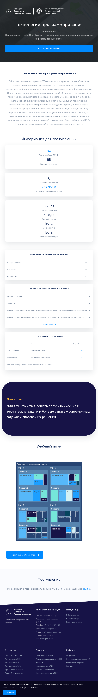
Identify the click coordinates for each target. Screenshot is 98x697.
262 (49, 150)
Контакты (70, 672)
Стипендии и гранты (13, 661)
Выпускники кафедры (75, 668)
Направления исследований (78, 665)
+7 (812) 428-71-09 (52, 631)
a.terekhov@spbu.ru (49, 634)
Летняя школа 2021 (13, 665)
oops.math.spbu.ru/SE (44, 644)
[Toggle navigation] (67, 11)
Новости (39, 668)
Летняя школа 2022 (13, 668)
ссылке (86, 594)
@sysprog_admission (52, 638)
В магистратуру (72, 624)
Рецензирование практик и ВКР (49, 665)
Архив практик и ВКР (14, 675)
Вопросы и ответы (74, 628)
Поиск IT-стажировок (14, 679)
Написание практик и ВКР (47, 679)
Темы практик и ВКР (44, 661)
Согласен (10, 692)
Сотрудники (71, 661)
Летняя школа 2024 (13, 672)
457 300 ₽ (49, 187)
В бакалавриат (72, 621)
